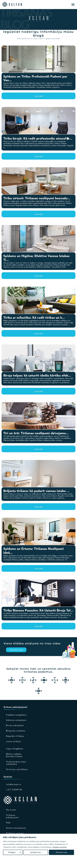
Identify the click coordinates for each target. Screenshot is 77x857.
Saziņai (8, 777)
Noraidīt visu (35, 852)
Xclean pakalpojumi (15, 707)
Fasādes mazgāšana (16, 715)
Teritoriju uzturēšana (17, 770)
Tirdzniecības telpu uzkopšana (16, 763)
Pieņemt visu (61, 852)
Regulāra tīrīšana (15, 736)
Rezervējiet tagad (16, 650)
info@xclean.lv (13, 785)
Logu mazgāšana (14, 749)
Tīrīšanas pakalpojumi (12, 816)
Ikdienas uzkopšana (16, 720)
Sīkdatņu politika (59, 847)
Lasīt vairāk (38, 96)
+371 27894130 (14, 790)
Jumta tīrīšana (13, 742)
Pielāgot (11, 852)
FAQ (8, 823)
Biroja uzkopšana (15, 726)
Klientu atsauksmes (16, 828)
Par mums (11, 810)
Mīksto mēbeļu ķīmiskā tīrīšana (14, 755)
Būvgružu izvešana (15, 731)
